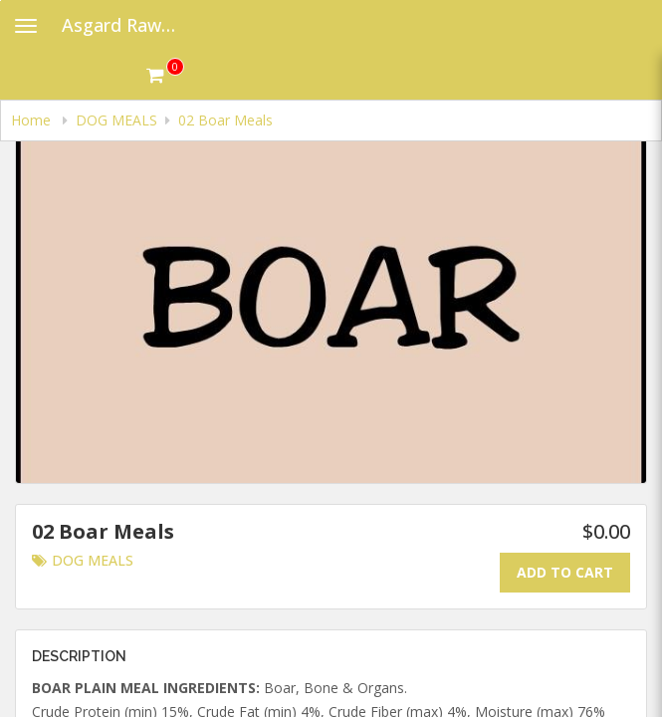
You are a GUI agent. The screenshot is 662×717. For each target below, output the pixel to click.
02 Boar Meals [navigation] (225, 120)
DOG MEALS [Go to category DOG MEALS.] (82, 560)
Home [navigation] (33, 120)
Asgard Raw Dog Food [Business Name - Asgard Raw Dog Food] (126, 25)
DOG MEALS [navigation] (116, 120)
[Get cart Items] (165, 75)
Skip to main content (0, 0)
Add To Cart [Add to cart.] (565, 572)
